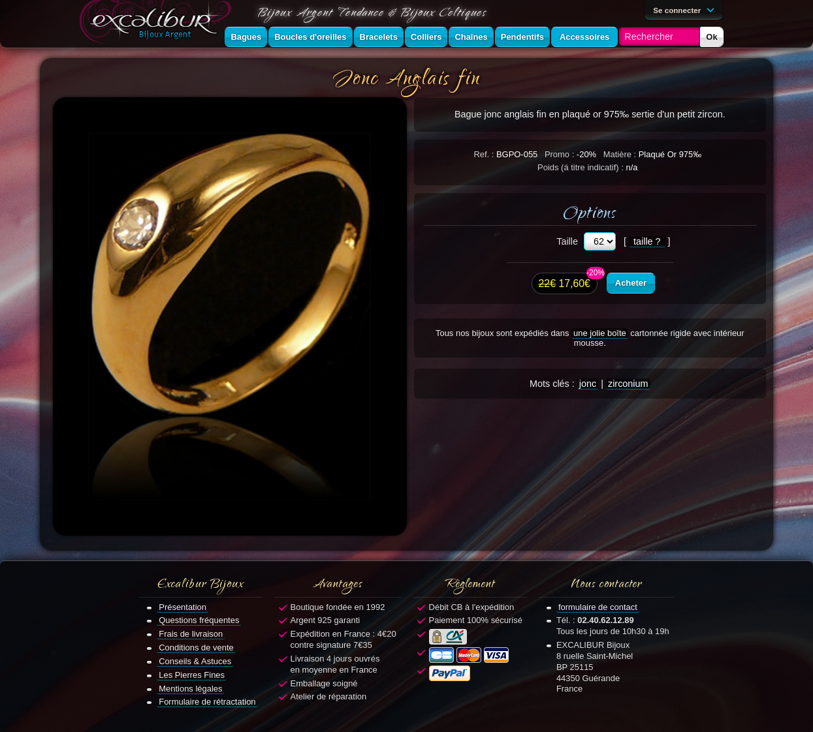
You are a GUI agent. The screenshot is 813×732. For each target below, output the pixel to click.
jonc (587, 383)
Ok (711, 37)
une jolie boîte (599, 333)
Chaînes (470, 37)
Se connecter (685, 9)
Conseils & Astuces (195, 661)
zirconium (628, 383)
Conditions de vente (196, 647)
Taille (567, 241)
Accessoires (584, 37)
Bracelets (379, 37)
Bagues (246, 37)
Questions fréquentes (199, 620)
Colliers (426, 37)
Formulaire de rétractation (207, 702)
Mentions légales (190, 689)
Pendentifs (522, 37)
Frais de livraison (191, 634)
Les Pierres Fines (192, 675)
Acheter (630, 283)
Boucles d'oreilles (310, 37)
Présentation (182, 607)
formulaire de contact (597, 607)
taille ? (647, 241)
